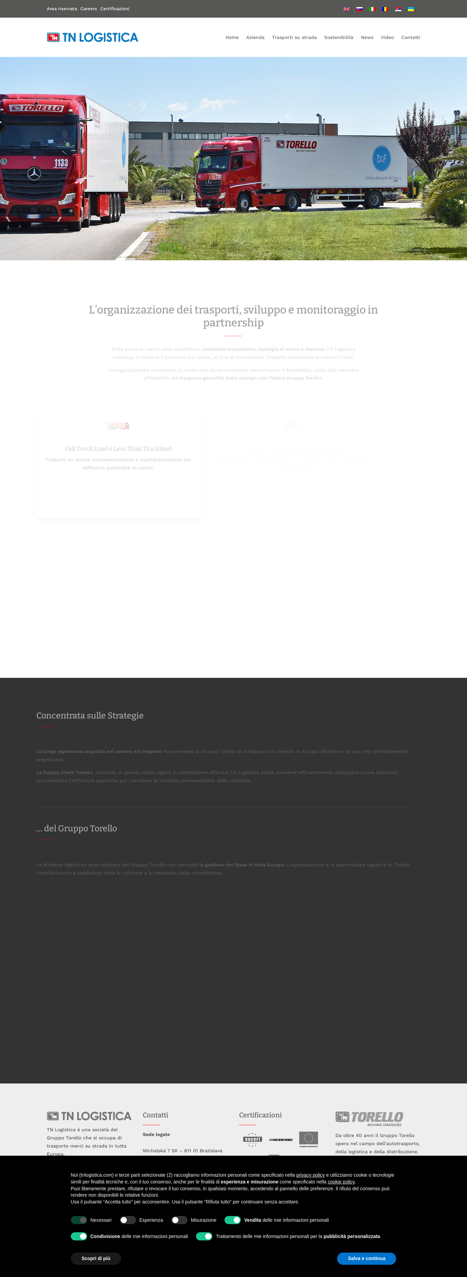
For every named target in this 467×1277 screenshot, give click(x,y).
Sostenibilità (338, 37)
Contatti (410, 37)
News (367, 37)
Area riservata (62, 8)
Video (387, 37)
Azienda (255, 37)
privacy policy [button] (310, 1175)
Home (232, 37)
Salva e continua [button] (366, 1258)
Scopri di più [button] (96, 1258)
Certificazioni (115, 8)
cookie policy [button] (341, 1181)
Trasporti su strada (294, 37)
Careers (88, 8)
